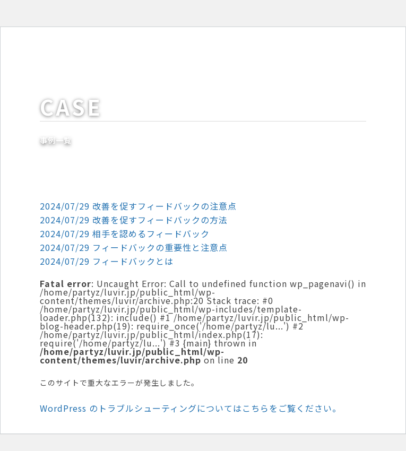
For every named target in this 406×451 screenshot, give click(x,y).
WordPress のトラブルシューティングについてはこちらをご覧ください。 (190, 408)
